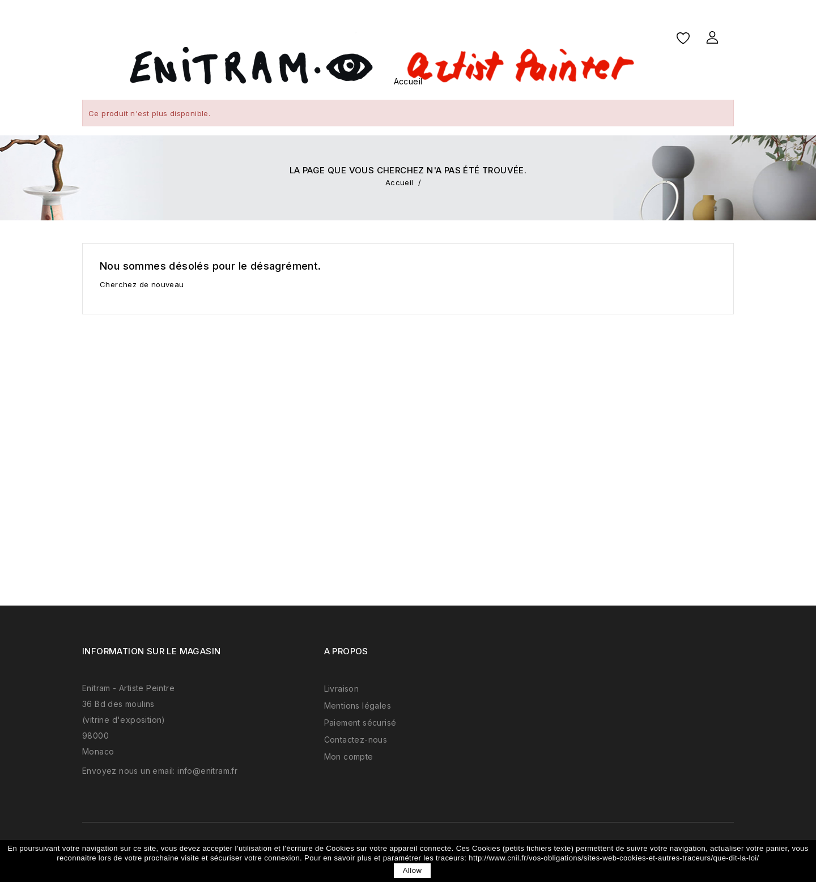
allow (412, 870)
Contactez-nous (356, 739)
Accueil (408, 81)
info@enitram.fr (207, 771)
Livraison (341, 688)
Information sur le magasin (151, 651)
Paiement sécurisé (360, 722)
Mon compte (348, 756)
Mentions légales (357, 705)
